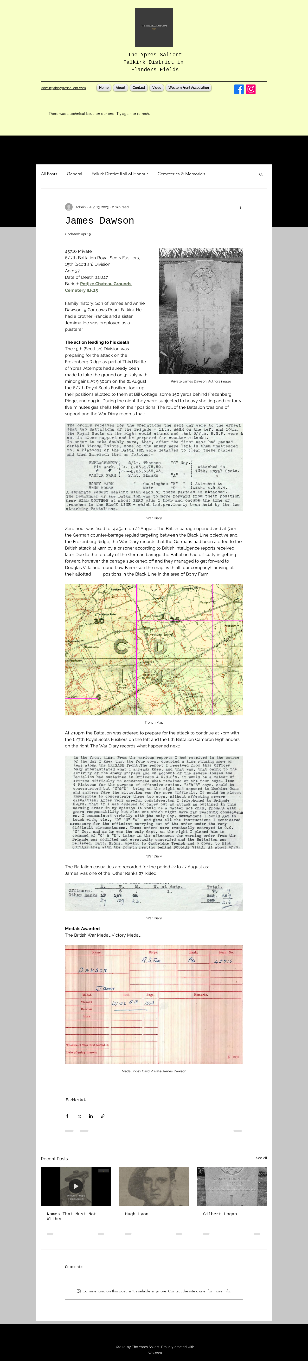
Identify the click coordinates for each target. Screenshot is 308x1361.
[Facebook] (239, 89)
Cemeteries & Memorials (181, 173)
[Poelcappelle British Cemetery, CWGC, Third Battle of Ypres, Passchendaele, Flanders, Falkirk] (232, 1186)
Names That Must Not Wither (71, 1216)
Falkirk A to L (76, 1100)
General (74, 173)
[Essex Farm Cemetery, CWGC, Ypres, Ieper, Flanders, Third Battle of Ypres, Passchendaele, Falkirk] (154, 1186)
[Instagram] (251, 89)
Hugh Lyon (136, 1214)
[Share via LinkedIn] (91, 1116)
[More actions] (240, 207)
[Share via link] (102, 1116)
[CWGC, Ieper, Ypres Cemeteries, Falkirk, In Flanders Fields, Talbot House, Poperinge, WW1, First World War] (76, 1186)
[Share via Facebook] (67, 1116)
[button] (261, 174)
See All (261, 1158)
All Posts (49, 173)
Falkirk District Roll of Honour (120, 173)
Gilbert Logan (220, 1214)
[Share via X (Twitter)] (79, 1116)
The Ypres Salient (155, 55)
